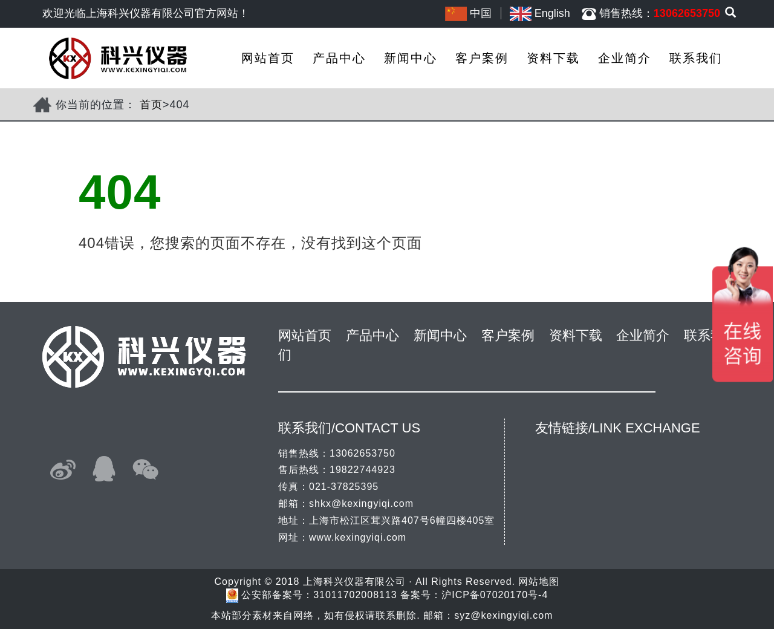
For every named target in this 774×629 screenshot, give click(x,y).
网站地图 (538, 581)
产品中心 (339, 58)
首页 (151, 105)
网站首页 (267, 58)
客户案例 (482, 58)
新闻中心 (410, 58)
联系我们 (696, 58)
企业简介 (624, 58)
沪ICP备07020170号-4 (494, 595)
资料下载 (553, 58)
